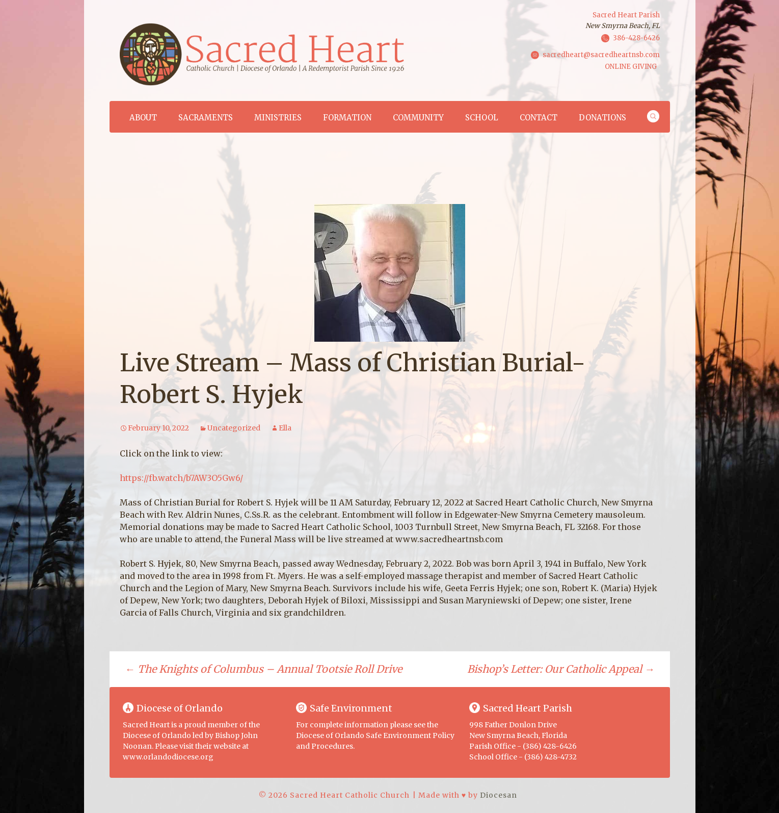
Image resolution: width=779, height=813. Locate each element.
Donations (602, 117)
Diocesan (498, 795)
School (481, 117)
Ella (285, 428)
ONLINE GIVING (631, 66)
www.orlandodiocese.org (168, 756)
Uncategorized (233, 428)
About (143, 117)
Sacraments (205, 117)
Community (418, 117)
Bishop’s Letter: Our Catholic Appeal (561, 669)
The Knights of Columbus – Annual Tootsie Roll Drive (263, 669)
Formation (347, 117)
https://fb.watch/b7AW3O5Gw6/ (181, 478)
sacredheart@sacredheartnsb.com (601, 54)
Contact (538, 117)
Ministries (278, 117)
